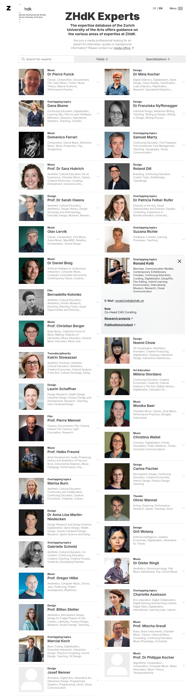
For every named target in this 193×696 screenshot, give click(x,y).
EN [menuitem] (160, 8)
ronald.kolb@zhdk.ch (129, 300)
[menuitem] (154, 8)
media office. (122, 48)
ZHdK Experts (102, 16)
